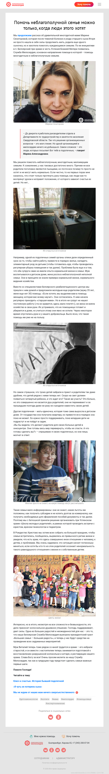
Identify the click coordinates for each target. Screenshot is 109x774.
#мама (55, 699)
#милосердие (67, 699)
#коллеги (44, 699)
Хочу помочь (84, 4)
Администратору (65, 758)
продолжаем (25, 35)
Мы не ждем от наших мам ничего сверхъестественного (43, 692)
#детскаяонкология (28, 699)
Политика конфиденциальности (54, 763)
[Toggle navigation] (99, 4)
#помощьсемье (84, 699)
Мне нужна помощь (42, 736)
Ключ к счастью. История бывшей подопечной (38, 681)
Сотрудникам (41, 758)
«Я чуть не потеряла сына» (27, 686)
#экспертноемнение (55, 703)
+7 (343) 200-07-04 (81, 743)
